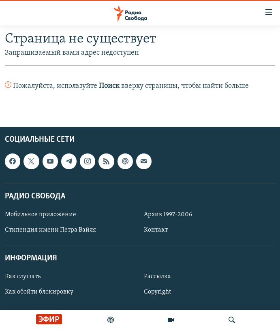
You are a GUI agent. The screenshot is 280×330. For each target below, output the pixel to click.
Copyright (157, 292)
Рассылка (157, 277)
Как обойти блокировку (39, 292)
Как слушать (23, 277)
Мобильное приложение (40, 214)
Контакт (156, 230)
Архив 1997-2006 (168, 214)
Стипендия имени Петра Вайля (50, 230)
